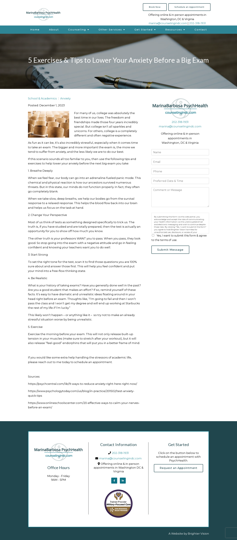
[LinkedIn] (123, 481)
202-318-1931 (197, 23)
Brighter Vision (198, 533)
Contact (201, 29)
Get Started (143, 29)
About (54, 29)
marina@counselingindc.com (168, 23)
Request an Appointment (178, 468)
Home (35, 29)
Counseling (77, 29)
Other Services (110, 29)
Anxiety (65, 98)
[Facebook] (114, 481)
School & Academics (42, 98)
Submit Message (171, 249)
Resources (173, 29)
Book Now (155, 7)
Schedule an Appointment (189, 7)
